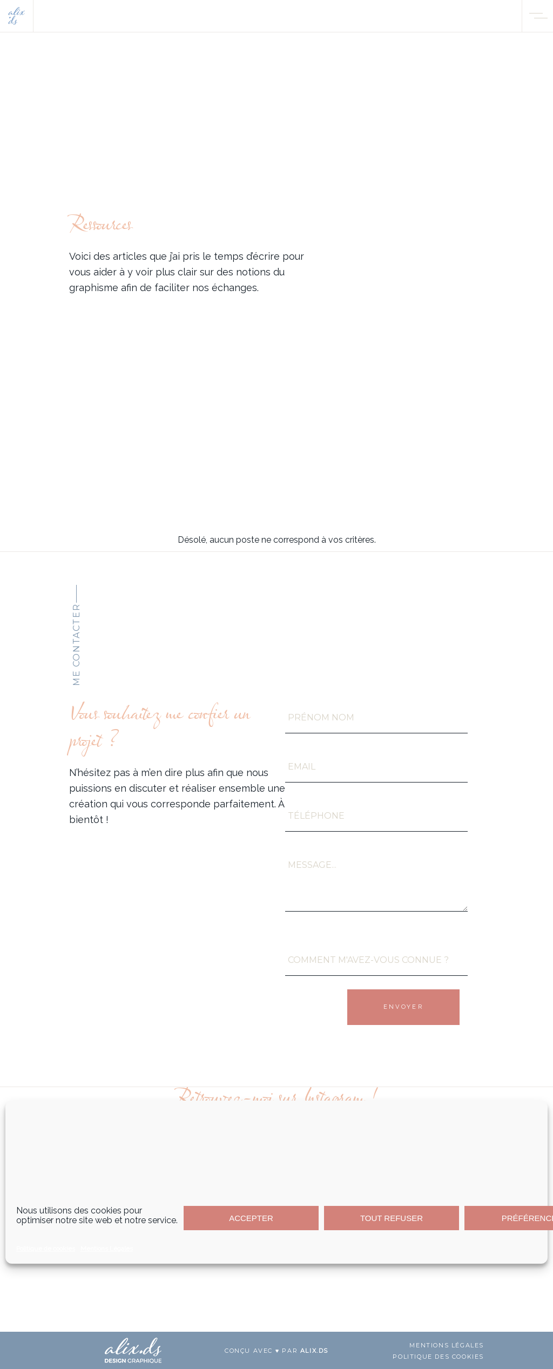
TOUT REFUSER (391, 1218)
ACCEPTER (251, 1218)
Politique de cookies (45, 1248)
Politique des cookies (438, 1356)
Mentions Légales (106, 1248)
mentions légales (446, 1345)
